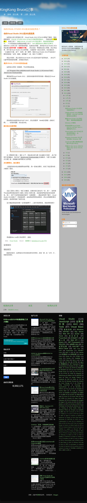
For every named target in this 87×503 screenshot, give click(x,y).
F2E (68, 400)
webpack (61, 448)
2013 (65, 90)
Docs (69, 423)
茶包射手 (74, 338)
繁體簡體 (68, 329)
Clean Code (78, 398)
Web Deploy (64, 442)
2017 (65, 80)
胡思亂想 (64, 354)
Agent (67, 415)
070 (78, 411)
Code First (71, 421)
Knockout (64, 366)
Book (60, 377)
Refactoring (62, 375)
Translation (65, 438)
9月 (66, 103)
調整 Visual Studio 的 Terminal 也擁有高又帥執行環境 (47, 477)
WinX (70, 442)
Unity (76, 438)
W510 (77, 440)
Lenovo (70, 402)
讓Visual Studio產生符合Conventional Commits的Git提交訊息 (47, 389)
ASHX (82, 413)
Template (79, 389)
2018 (65, 77)
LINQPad (61, 429)
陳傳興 (27, 241)
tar (81, 446)
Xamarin (81, 381)
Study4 (74, 436)
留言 (65, 226)
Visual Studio (14, 241)
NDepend (78, 373)
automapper (73, 444)
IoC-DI (75, 427)
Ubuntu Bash (63, 390)
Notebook (61, 379)
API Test (76, 413)
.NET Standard (73, 364)
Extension (61, 400)
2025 (65, 58)
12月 (67, 95)
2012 (65, 93)
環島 (60, 450)
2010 (65, 174)
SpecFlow (67, 436)
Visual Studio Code (69, 440)
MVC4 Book (63, 348)
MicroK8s (78, 387)
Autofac (68, 417)
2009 (65, 177)
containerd (80, 444)
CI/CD (76, 419)
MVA (75, 402)
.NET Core (76, 348)
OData (71, 431)
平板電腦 (72, 448)
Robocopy (63, 434)
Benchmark (61, 419)
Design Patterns (76, 377)
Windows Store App (78, 442)
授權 (20, 23)
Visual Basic (77, 327)
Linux (60, 358)
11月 (67, 98)
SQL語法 (62, 344)
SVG (75, 434)
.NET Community (70, 411)
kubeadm (80, 410)
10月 (67, 101)
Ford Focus (78, 371)
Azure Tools (75, 396)
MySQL (61, 404)
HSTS (60, 427)
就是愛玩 (74, 392)
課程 (68, 450)
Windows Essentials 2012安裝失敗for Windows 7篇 (73, 138)
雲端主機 (79, 394)
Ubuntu (81, 352)
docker (77, 334)
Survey (68, 358)
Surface (80, 436)
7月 (66, 153)
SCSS (72, 389)
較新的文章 (8, 306)
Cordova (67, 368)
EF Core (74, 423)
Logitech (68, 429)
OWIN (76, 431)
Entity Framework (64, 385)
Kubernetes (69, 350)
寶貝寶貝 (63, 369)
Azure (61, 336)
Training (63, 408)
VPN (61, 440)
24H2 (82, 411)
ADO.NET (76, 346)
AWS (62, 415)
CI (73, 383)
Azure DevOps (77, 369)
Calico (66, 377)
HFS (81, 425)
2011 (65, 172)
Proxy (67, 389)
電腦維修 (64, 364)
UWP (71, 438)
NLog (66, 431)
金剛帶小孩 (73, 344)
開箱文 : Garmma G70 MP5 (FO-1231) (46, 406)
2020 (65, 72)
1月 (66, 168)
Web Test (61, 381)
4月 (66, 160)
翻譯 (64, 450)
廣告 (62, 411)
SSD (68, 379)
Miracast (61, 431)
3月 (66, 163)
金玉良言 (71, 394)
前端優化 (67, 392)
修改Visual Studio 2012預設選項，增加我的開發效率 (73, 119)
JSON (71, 373)
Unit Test (67, 362)
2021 (65, 69)
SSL (77, 366)
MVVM (74, 368)
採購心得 (64, 394)
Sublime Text (70, 375)
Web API (66, 334)
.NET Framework (74, 342)
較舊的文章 (52, 306)
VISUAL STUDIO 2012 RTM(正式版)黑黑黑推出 (27, 39)
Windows (80, 329)
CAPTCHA (69, 419)
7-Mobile (63, 413)
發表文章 (66, 222)
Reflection (81, 432)
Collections (79, 421)
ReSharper (62, 406)
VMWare (81, 438)
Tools (61, 327)
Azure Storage (65, 383)
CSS (60, 350)
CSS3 (70, 371)
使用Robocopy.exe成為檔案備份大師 (42, 338)
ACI (71, 413)
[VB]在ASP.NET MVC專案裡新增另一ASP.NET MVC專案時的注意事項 (74, 114)
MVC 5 (68, 352)
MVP (80, 402)
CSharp (79, 383)
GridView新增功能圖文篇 (47, 459)
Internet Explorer (68, 427)
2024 (65, 61)
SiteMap (61, 436)
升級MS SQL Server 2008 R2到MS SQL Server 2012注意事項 (74, 147)
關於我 (13, 23)
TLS (80, 379)
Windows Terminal (71, 381)
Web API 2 (75, 340)
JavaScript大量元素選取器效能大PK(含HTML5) (74, 142)
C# (80, 360)
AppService (61, 417)
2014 (65, 88)
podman (77, 446)
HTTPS (65, 373)
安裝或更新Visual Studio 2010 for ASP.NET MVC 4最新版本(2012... (73, 127)
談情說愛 (73, 354)
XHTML (75, 362)
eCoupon (73, 410)
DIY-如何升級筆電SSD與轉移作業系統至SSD (47, 369)
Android (73, 415)
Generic (66, 425)
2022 (65, 66)
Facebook (73, 400)
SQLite (70, 434)
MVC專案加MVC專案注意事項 (42, 43)
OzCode (72, 404)
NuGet (71, 366)
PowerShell (63, 338)
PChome (65, 432)
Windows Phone (63, 410)
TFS (60, 438)
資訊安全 (74, 336)
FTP (82, 364)
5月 (66, 158)
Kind (81, 427)
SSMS (74, 379)
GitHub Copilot (73, 425)
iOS (72, 446)
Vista (67, 360)
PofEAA (61, 389)
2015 (65, 85)
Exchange (77, 385)
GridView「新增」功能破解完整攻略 (42, 424)
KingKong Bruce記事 (17, 10)
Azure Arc (69, 356)
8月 (66, 106)
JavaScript (64, 321)
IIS (74, 352)
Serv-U (74, 360)
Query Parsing (72, 432)
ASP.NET (66, 332)
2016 (65, 82)
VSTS (60, 360)
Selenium (76, 406)
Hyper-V (63, 402)
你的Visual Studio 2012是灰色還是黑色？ (73, 109)
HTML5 (78, 356)
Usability (77, 358)
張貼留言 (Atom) (13, 310)
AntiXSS (79, 415)
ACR (69, 369)
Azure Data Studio (77, 417)
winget (66, 448)
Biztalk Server (63, 371)
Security (69, 406)
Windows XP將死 (70, 123)
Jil (71, 387)
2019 (65, 74)
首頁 (5, 23)
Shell (80, 434)
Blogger (55, 495)
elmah (61, 446)
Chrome (69, 398)
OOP (66, 404)
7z (67, 413)
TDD (82, 406)
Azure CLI (67, 396)
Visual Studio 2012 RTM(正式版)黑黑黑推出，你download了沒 (74, 133)
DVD (64, 423)
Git (59, 373)
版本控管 (79, 375)
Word (62, 444)
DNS (60, 423)
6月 (66, 155)
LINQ (60, 362)
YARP (66, 444)
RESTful (79, 404)
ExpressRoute (63, 387)
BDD (82, 396)
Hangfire (81, 400)
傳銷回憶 (80, 368)
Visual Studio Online (75, 408)
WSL (82, 440)
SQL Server (78, 332)
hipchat (67, 446)
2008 (65, 180)
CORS (63, 398)
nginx (81, 362)
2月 (66, 166)
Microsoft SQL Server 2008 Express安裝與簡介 (47, 320)
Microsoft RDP (77, 429)
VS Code (72, 390)
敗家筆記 (79, 448)
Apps (60, 396)
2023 (65, 64)
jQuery (61, 342)
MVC (75, 324)
